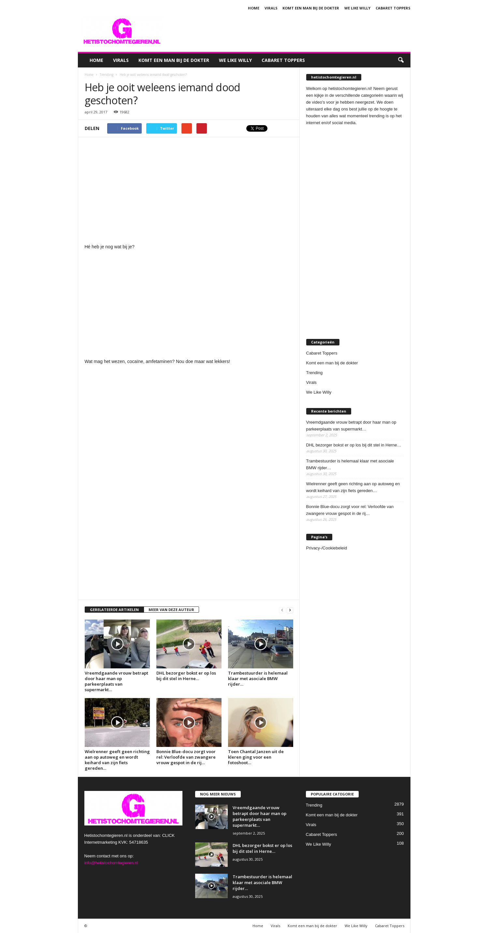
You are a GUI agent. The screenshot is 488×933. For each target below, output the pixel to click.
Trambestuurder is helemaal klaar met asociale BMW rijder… (258, 678)
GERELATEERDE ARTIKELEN (114, 609)
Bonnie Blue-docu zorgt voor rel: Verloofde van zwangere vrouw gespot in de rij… (186, 757)
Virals (271, 8)
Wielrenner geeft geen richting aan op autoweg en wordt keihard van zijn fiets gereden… (117, 760)
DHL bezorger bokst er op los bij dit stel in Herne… (186, 675)
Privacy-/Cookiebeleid (326, 548)
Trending (314, 372)
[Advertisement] (291, 30)
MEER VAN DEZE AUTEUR (171, 609)
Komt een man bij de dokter (310, 8)
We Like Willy (357, 8)
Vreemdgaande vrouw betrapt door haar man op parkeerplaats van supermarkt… (116, 681)
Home (253, 8)
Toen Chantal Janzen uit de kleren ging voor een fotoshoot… (256, 757)
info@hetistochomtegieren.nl (111, 862)
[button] (401, 60)
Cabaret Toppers (393, 8)
